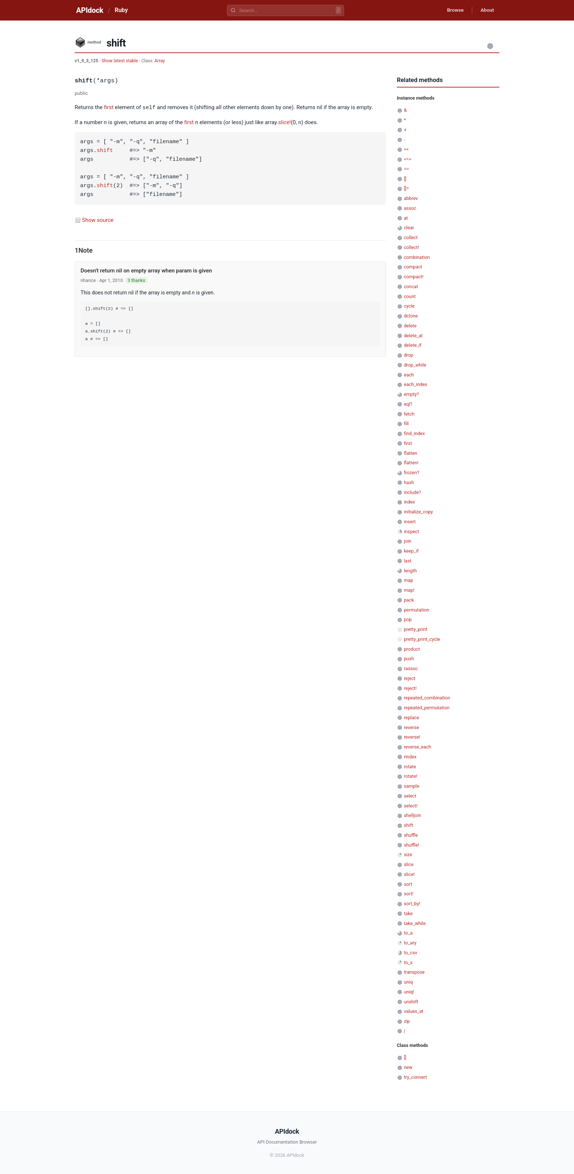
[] (405, 179)
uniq (408, 982)
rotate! (410, 776)
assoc (410, 208)
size (408, 854)
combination (417, 257)
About (486, 10)
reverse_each (417, 747)
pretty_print (415, 629)
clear (409, 227)
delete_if (412, 345)
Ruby (121, 10)
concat (411, 286)
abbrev (411, 198)
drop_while (415, 365)
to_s (408, 962)
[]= (406, 188)
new (408, 1067)
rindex (410, 756)
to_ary (410, 942)
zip (407, 1021)
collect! (411, 247)
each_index (415, 384)
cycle (409, 306)
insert (409, 521)
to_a (408, 933)
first (108, 107)
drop (408, 355)
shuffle (411, 835)
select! (410, 806)
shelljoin (412, 815)
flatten (410, 453)
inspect (411, 531)
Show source (97, 219)
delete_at (413, 335)
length (410, 570)
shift (105, 150)
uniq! (409, 992)
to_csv (410, 952)
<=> (407, 159)
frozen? (411, 472)
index (409, 502)
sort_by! (412, 903)
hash (409, 482)
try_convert (415, 1077)
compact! (413, 276)
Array (159, 60)
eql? (408, 404)
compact (413, 267)
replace (411, 717)
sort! (408, 893)
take (408, 913)
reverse (411, 727)
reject (409, 678)
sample (411, 786)
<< (406, 149)
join (407, 541)
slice (408, 864)
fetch (409, 414)
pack (409, 600)
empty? (411, 394)
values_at (413, 1011)
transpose (414, 972)
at (406, 218)
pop (408, 619)
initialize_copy (418, 511)
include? (412, 492)
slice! (284, 122)
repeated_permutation (427, 707)
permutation (416, 610)
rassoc (411, 668)
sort (408, 884)
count (409, 296)
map (408, 580)
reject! (410, 688)
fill (406, 423)
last (407, 561)
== (406, 169)
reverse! (412, 737)
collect (411, 237)
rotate (410, 766)
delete (410, 325)
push (409, 658)
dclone (411, 316)
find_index (414, 433)
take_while (415, 923)
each (409, 375)
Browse (453, 10)
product (412, 649)
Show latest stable (120, 60)
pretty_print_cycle (422, 639)
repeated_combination (427, 698)
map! (409, 590)
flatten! (411, 462)
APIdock (89, 10)
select (410, 796)
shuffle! (411, 845)
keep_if (411, 551)
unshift (411, 1001)
